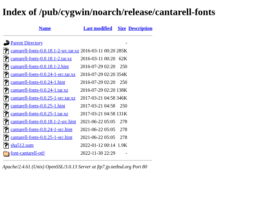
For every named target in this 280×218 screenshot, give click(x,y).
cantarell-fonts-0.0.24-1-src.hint (41, 129)
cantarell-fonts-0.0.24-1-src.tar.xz (43, 74)
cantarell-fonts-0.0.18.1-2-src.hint (43, 121)
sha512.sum (22, 145)
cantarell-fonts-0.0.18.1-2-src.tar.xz (45, 50)
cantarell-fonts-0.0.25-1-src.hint (41, 137)
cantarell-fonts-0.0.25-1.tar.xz (39, 113)
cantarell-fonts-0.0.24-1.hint (38, 82)
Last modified (97, 28)
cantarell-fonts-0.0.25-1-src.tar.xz (43, 98)
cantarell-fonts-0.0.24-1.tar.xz (39, 90)
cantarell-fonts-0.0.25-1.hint (38, 105)
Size (122, 28)
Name (45, 28)
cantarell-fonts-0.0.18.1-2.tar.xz (41, 58)
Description (140, 28)
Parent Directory (27, 42)
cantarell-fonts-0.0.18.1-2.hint (40, 66)
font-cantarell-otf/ (28, 153)
